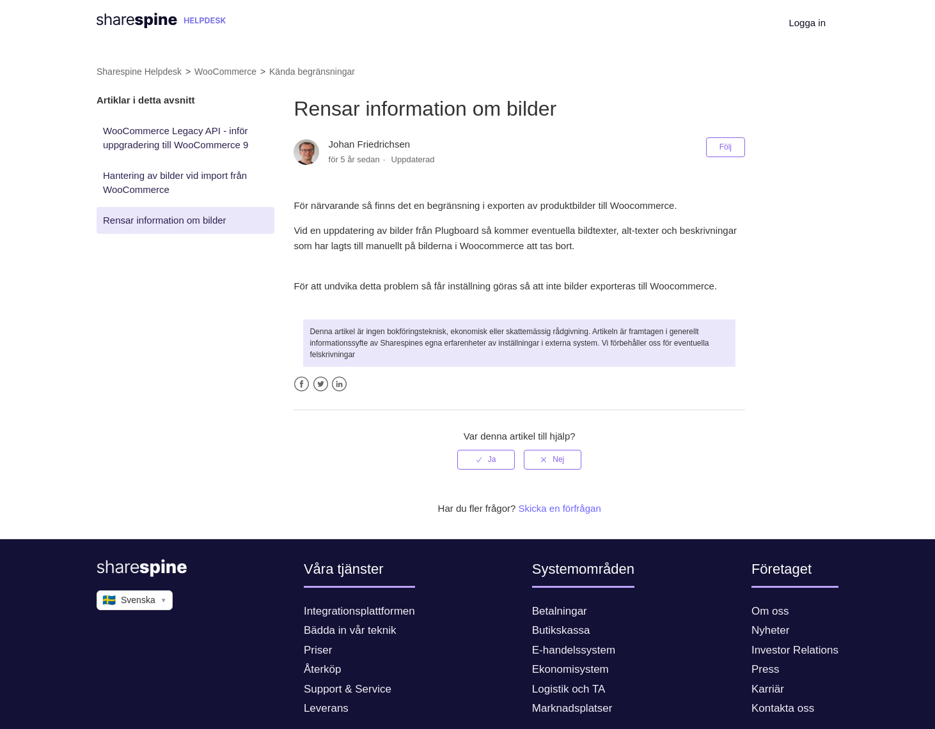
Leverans (326, 708)
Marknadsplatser (572, 708)
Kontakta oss (782, 708)
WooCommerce (225, 71)
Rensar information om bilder (164, 220)
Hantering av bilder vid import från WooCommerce (175, 183)
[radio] (486, 459)
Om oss (770, 611)
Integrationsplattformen (359, 611)
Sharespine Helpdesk (139, 71)
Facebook (302, 384)
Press (765, 669)
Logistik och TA (569, 689)
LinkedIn (339, 384)
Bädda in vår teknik (350, 630)
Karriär (767, 689)
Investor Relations (794, 650)
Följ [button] (725, 146)
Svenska (134, 600)
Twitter (321, 384)
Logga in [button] (807, 22)
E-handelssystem (573, 650)
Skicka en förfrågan (560, 508)
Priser (318, 650)
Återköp (323, 669)
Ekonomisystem (570, 669)
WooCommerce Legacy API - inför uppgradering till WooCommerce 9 (175, 138)
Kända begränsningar (312, 71)
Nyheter (770, 630)
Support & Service (347, 689)
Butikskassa (561, 630)
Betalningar (559, 611)
